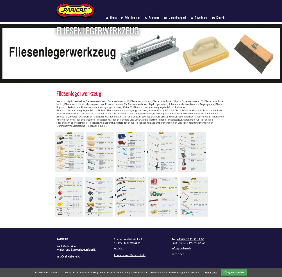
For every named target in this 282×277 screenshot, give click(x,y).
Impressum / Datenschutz (129, 255)
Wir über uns (132, 17)
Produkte (154, 17)
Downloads (201, 17)
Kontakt (221, 17)
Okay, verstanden (234, 272)
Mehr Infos (211, 272)
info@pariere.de (181, 248)
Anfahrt (119, 248)
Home (113, 17)
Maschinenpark (177, 17)
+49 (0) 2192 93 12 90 (190, 239)
